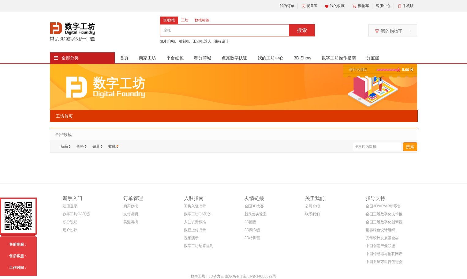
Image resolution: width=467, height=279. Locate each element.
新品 (64, 146)
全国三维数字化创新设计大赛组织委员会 (384, 223)
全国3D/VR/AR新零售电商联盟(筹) (383, 207)
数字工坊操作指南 (339, 57)
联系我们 (312, 214)
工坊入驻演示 (195, 206)
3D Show (302, 57)
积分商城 (202, 57)
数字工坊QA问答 (76, 214)
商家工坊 (147, 57)
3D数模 (169, 20)
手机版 (408, 6)
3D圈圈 (250, 222)
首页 (124, 57)
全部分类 (70, 57)
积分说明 (70, 222)
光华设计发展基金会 (382, 238)
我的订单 (287, 6)
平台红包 (175, 57)
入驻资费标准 (195, 222)
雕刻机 (184, 41)
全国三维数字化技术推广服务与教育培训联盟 (384, 215)
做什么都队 (358, 69)
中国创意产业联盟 (380, 246)
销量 (96, 146)
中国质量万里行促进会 (384, 262)
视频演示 (191, 238)
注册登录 (70, 206)
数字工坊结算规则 (198, 246)
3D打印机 (168, 41)
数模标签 (202, 20)
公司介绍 (312, 206)
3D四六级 (252, 230)
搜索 (302, 30)
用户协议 (70, 230)
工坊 (185, 20)
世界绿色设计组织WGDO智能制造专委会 (383, 231)
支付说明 (130, 214)
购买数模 (130, 206)
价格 (80, 146)
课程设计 (221, 41)
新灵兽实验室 (256, 214)
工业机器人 (202, 41)
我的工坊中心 (270, 57)
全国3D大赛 (254, 206)
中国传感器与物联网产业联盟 (384, 255)
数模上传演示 (195, 230)
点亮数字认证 (234, 57)
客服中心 (383, 6)
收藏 (112, 146)
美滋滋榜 (130, 222)
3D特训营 (252, 238)
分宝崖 (372, 57)
